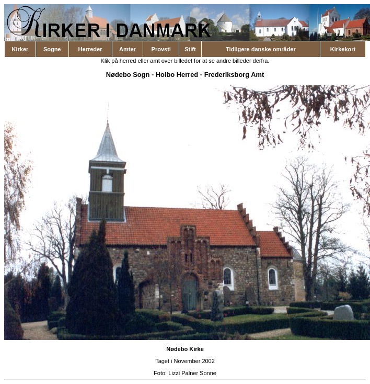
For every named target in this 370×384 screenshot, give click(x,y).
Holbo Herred (177, 74)
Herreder (90, 49)
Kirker (20, 49)
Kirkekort (342, 49)
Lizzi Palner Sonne (192, 373)
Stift (189, 49)
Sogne (52, 49)
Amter (127, 49)
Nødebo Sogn (128, 74)
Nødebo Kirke (185, 349)
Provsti (161, 49)
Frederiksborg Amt (234, 74)
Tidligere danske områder (261, 49)
